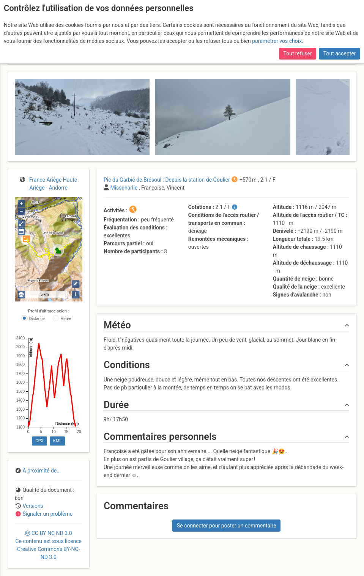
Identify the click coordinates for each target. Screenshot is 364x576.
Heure (66, 318)
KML (57, 440)
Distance (37, 318)
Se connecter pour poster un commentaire (226, 526)
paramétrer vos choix (277, 41)
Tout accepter (339, 53)
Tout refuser (297, 53)
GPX (39, 440)
